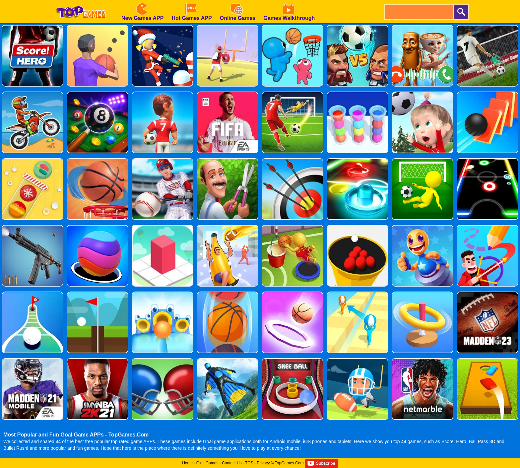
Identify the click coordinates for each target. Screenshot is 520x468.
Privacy (263, 463)
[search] (418, 11)
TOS (249, 463)
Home (187, 463)
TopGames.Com (289, 463)
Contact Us (231, 463)
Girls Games (207, 463)
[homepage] (81, 2)
